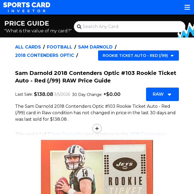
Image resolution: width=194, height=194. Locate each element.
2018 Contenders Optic (44, 55)
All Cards (28, 47)
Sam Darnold (95, 47)
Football (59, 47)
